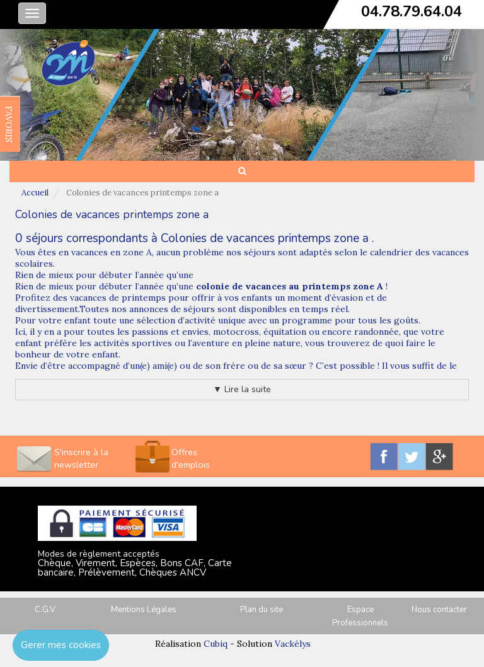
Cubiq (216, 643)
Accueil (35, 192)
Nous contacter (439, 609)
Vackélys (293, 643)
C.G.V (45, 609)
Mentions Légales (143, 609)
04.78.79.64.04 (411, 11)
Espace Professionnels (360, 616)
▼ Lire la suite (242, 389)
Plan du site (261, 609)
